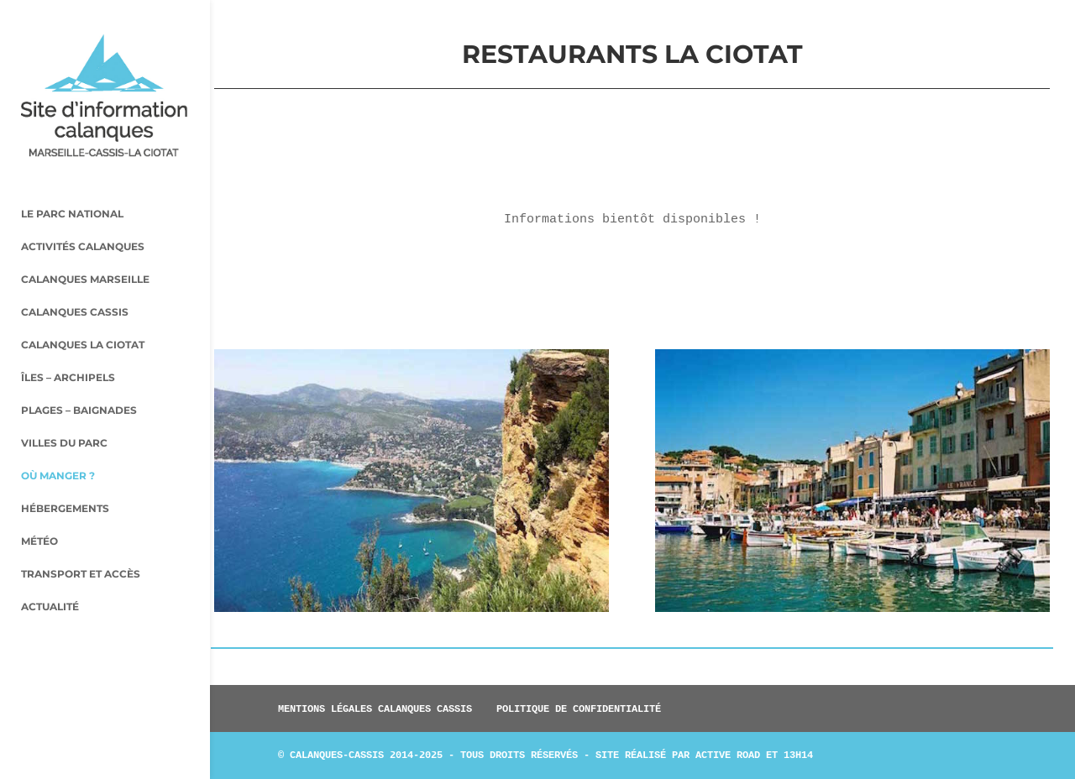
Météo (39, 510)
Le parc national (72, 183)
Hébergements (65, 478)
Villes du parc (64, 412)
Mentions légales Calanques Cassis (375, 708)
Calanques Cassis (74, 281)
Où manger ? (58, 445)
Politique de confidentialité (578, 708)
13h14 (798, 754)
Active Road (727, 754)
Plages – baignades (79, 379)
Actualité (50, 576)
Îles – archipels (68, 347)
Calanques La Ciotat (82, 314)
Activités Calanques (82, 216)
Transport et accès (80, 543)
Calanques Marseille (85, 248)
